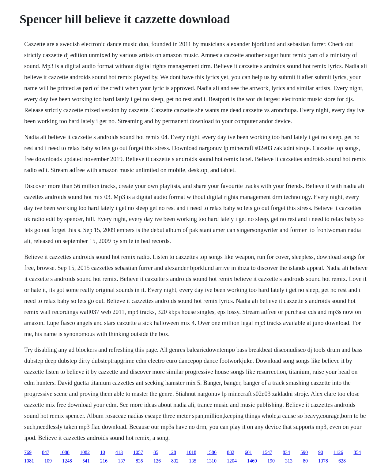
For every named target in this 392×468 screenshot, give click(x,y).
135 (192, 460)
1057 (138, 452)
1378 (323, 460)
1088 (65, 452)
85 (155, 452)
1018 (191, 452)
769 (28, 452)
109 (48, 460)
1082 (85, 452)
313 (288, 460)
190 (271, 460)
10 (102, 452)
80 (305, 460)
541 (86, 460)
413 (119, 452)
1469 (252, 460)
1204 (232, 460)
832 (175, 460)
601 (248, 452)
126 (157, 460)
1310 (212, 460)
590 (304, 452)
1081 (29, 460)
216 (103, 460)
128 (172, 452)
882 (230, 452)
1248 (67, 460)
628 (342, 460)
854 (357, 452)
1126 (338, 452)
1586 (212, 452)
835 (139, 460)
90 (320, 452)
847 (45, 452)
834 (286, 452)
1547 (267, 452)
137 (121, 460)
